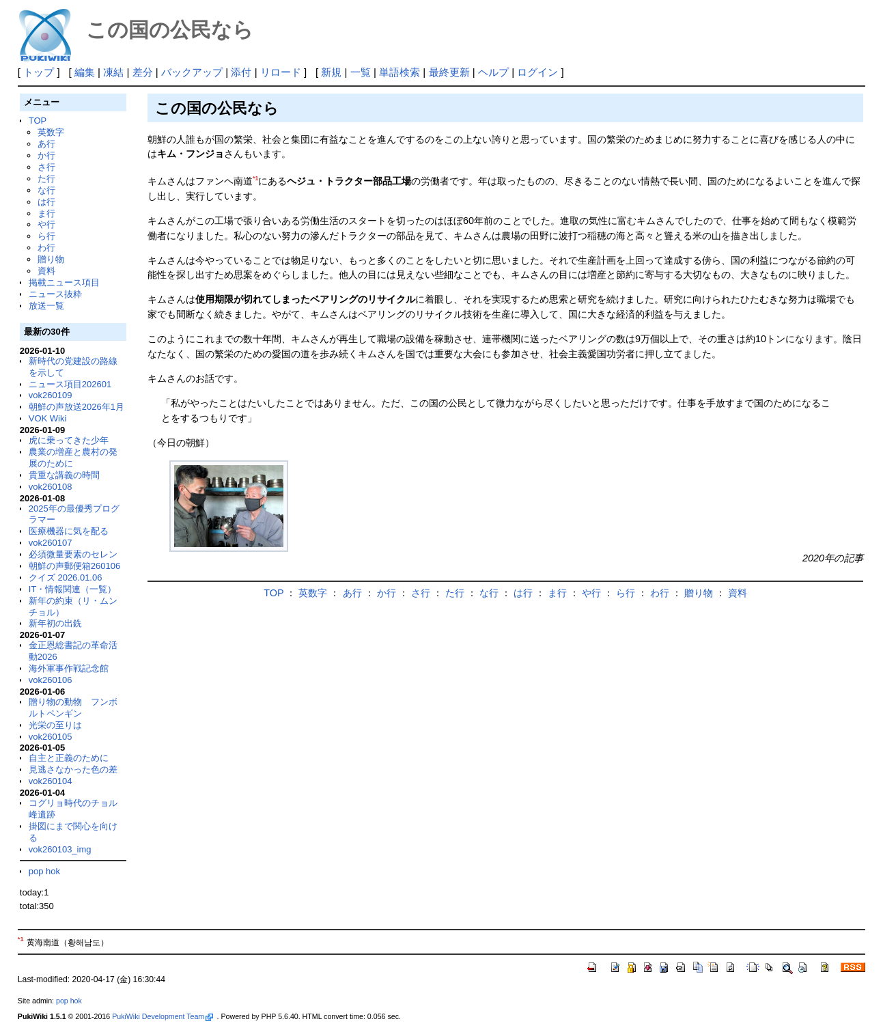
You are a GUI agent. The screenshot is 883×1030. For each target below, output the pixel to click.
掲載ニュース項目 (64, 282)
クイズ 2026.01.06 (65, 577)
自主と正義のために (69, 758)
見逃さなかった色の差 (73, 769)
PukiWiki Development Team (162, 1016)
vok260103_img (60, 849)
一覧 (360, 72)
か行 (46, 155)
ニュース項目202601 (70, 384)
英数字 (51, 132)
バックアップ (192, 72)
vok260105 (50, 737)
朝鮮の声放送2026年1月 (76, 407)
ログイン (537, 72)
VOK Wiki (48, 418)
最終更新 (449, 72)
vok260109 (50, 395)
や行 (46, 224)
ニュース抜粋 (55, 294)
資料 (46, 271)
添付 (241, 72)
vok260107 (50, 543)
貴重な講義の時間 (64, 475)
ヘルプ (493, 72)
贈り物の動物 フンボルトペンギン (73, 708)
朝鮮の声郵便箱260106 (74, 566)
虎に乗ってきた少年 (69, 440)
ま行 (46, 213)
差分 (142, 72)
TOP (37, 120)
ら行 (46, 236)
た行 (46, 178)
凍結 (113, 72)
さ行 (46, 167)
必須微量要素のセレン (73, 554)
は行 (46, 202)
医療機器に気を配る (69, 531)
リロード (280, 72)
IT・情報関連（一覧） (73, 589)
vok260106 (50, 680)
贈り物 (51, 259)
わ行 (46, 247)
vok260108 (50, 487)
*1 (255, 178)
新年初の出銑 (55, 623)
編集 (84, 72)
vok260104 (50, 781)
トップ (38, 72)
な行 (46, 190)
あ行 (46, 144)
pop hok (44, 871)
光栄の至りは (55, 725)
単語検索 (399, 72)
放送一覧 (46, 306)
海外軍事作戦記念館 (69, 668)
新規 (331, 72)
